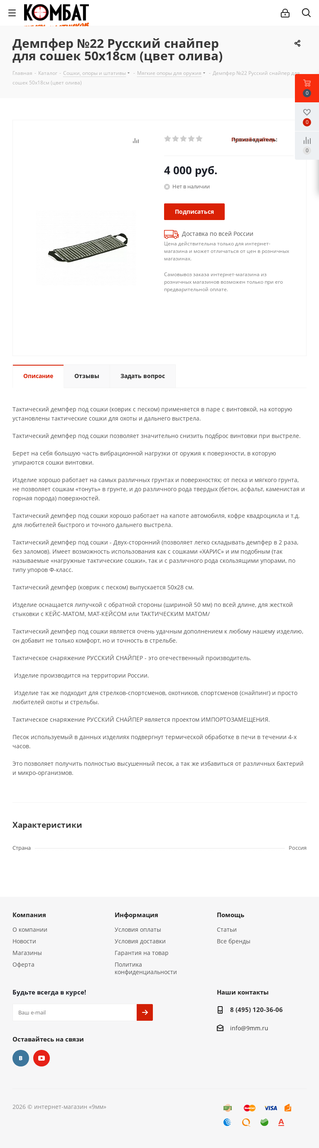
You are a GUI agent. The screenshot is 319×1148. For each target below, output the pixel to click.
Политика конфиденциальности (146, 968)
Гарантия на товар (142, 953)
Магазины (27, 953)
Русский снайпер (253, 139)
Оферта (23, 964)
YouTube (41, 1058)
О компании (29, 929)
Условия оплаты (138, 929)
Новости (24, 941)
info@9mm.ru (249, 1028)
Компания (29, 914)
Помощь (230, 914)
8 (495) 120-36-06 (256, 1009)
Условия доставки (140, 941)
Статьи (227, 929)
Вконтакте (20, 1058)
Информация (136, 914)
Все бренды (233, 941)
